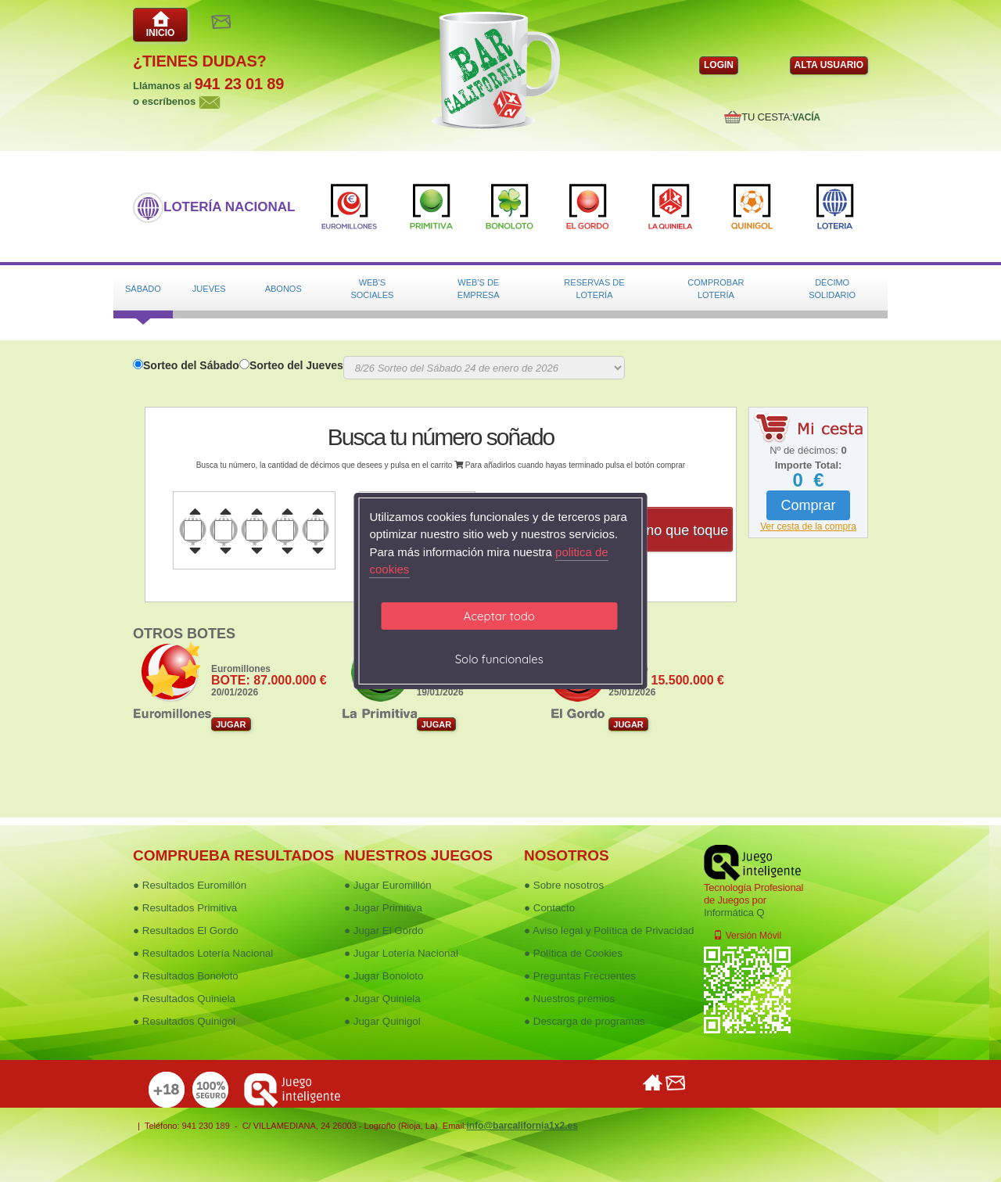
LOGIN (719, 64)
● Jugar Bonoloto (383, 976)
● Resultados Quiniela (184, 998)
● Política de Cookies (573, 953)
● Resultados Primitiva (185, 908)
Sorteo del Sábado (191, 365)
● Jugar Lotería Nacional (401, 953)
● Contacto (549, 908)
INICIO (160, 24)
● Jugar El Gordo (383, 930)
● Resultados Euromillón (189, 885)
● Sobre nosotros (564, 885)
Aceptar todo (499, 616)
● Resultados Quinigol (184, 1021)
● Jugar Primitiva (383, 908)
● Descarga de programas (584, 1021)
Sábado (143, 288)
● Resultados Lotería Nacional (203, 953)
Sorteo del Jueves (296, 365)
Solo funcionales (499, 659)
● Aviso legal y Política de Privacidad (609, 930)
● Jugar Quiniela (382, 998)
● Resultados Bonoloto (186, 976)
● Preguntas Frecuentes (580, 976)
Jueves (209, 288)
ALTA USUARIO (829, 64)
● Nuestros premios (569, 998)
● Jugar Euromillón (388, 885)
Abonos (283, 288)
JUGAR (231, 724)
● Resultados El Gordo (186, 930)
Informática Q (734, 912)
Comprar (807, 505)
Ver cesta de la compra (808, 526)
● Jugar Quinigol (382, 1021)
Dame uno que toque (662, 530)
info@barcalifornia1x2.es (521, 1125)
